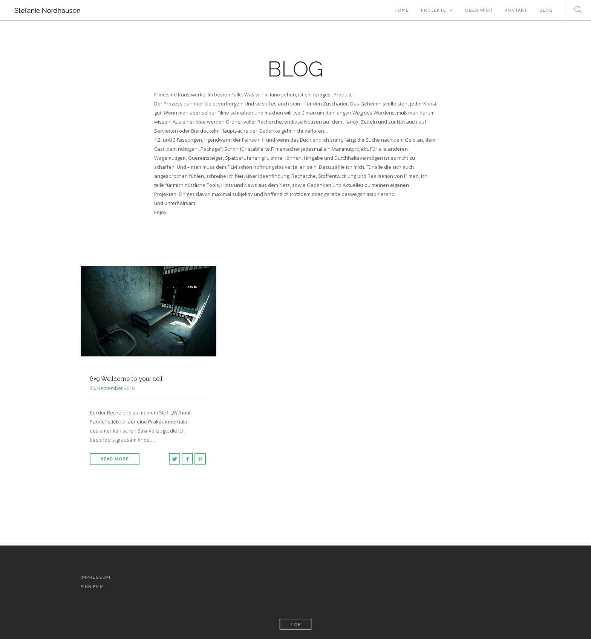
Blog (546, 10)
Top (295, 624)
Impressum (95, 577)
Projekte (433, 10)
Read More (114, 459)
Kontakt (516, 10)
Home (402, 10)
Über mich (479, 10)
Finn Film (92, 586)
